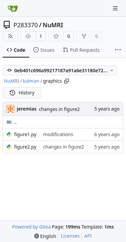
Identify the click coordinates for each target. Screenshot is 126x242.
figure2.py (25, 147)
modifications (58, 134)
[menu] (45, 236)
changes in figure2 (59, 109)
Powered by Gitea (31, 227)
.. (11, 122)
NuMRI (53, 25)
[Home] (12, 8)
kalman (31, 81)
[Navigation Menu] (116, 8)
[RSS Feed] (10, 36)
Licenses (70, 236)
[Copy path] (66, 81)
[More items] (118, 50)
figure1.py (25, 134)
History (22, 92)
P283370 (25, 25)
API (88, 236)
